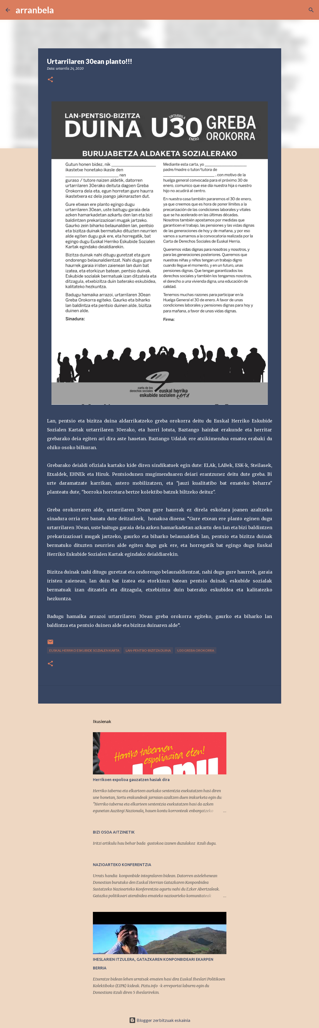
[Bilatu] (61, 10)
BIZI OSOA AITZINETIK (114, 832)
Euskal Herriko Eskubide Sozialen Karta (84, 650)
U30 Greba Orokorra (195, 650)
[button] (50, 80)
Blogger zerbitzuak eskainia (159, 1020)
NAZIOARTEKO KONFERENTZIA (122, 864)
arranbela (35, 9)
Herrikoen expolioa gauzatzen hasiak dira (131, 779)
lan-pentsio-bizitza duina (148, 650)
